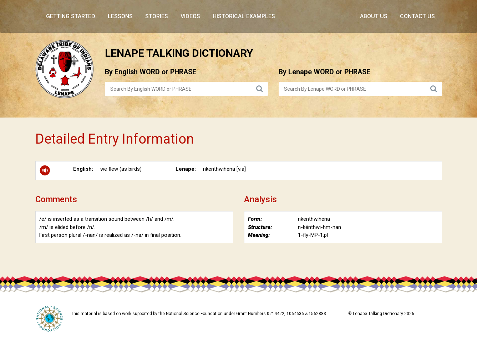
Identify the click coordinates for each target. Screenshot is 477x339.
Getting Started (70, 16)
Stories (156, 16)
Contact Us (417, 16)
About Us (373, 16)
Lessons (120, 16)
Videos (190, 16)
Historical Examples (244, 16)
